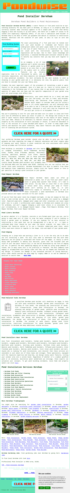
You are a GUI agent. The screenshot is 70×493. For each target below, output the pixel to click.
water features (39, 49)
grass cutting (24, 414)
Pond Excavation (13, 438)
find (7, 341)
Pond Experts (26, 478)
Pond (3, 148)
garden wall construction (11, 410)
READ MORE (27, 255)
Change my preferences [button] (57, 487)
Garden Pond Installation (58, 440)
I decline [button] (47, 487)
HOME (42, 11)
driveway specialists (17, 412)
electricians (54, 408)
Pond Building (20, 442)
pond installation (30, 351)
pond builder (36, 301)
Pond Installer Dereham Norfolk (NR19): (17, 26)
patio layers (13, 408)
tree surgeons (34, 408)
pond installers (18, 166)
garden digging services (30, 416)
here (16, 363)
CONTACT (57, 11)
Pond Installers (26, 448)
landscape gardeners (58, 410)
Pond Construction (30, 446)
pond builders (24, 162)
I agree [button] (41, 487)
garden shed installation (41, 404)
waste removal (46, 414)
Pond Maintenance (16, 446)
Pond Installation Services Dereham (22, 367)
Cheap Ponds (51, 438)
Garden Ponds (26, 438)
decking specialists (45, 412)
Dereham (29, 148)
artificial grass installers (30, 406)
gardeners (35, 410)
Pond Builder (28, 440)
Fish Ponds (44, 442)
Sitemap (3, 478)
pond (32, 45)
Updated (19, 478)
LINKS (46, 11)
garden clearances (59, 406)
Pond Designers (32, 442)
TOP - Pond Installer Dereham (13, 465)
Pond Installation (14, 440)
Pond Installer (39, 438)
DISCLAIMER (64, 11)
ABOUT (52, 11)
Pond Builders (9, 478)
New (15, 478)
